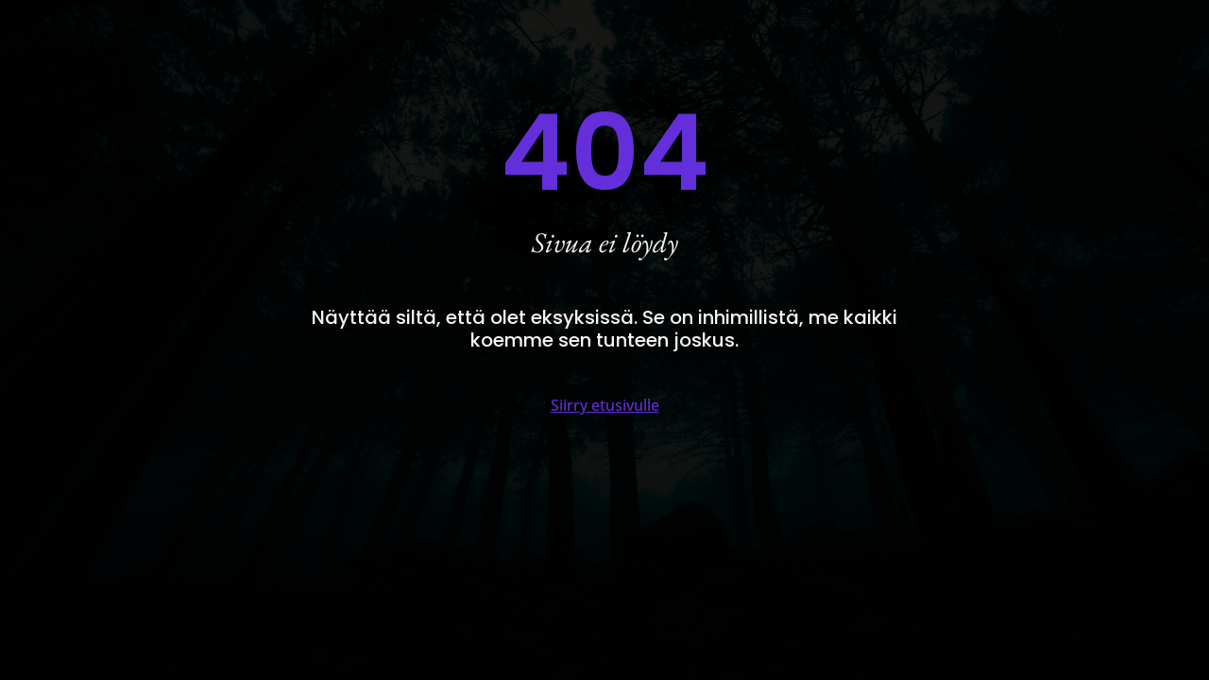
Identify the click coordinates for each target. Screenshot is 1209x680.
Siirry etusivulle (605, 405)
